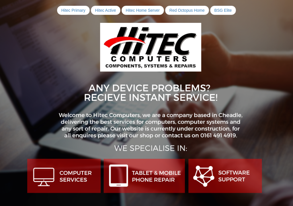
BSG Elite (223, 10)
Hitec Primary (73, 10)
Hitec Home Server (143, 10)
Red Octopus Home (187, 10)
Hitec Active (105, 10)
